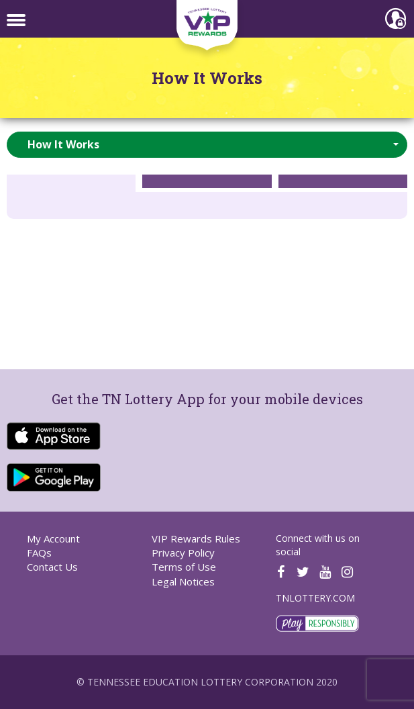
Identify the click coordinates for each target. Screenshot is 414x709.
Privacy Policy (183, 552)
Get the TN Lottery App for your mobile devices (207, 399)
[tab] (71, 181)
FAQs (39, 552)
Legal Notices (183, 581)
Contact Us (52, 566)
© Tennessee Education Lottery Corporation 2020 (207, 681)
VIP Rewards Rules (196, 538)
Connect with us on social (318, 545)
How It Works (207, 78)
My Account (53, 538)
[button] (207, 145)
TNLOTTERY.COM (315, 598)
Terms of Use (184, 566)
